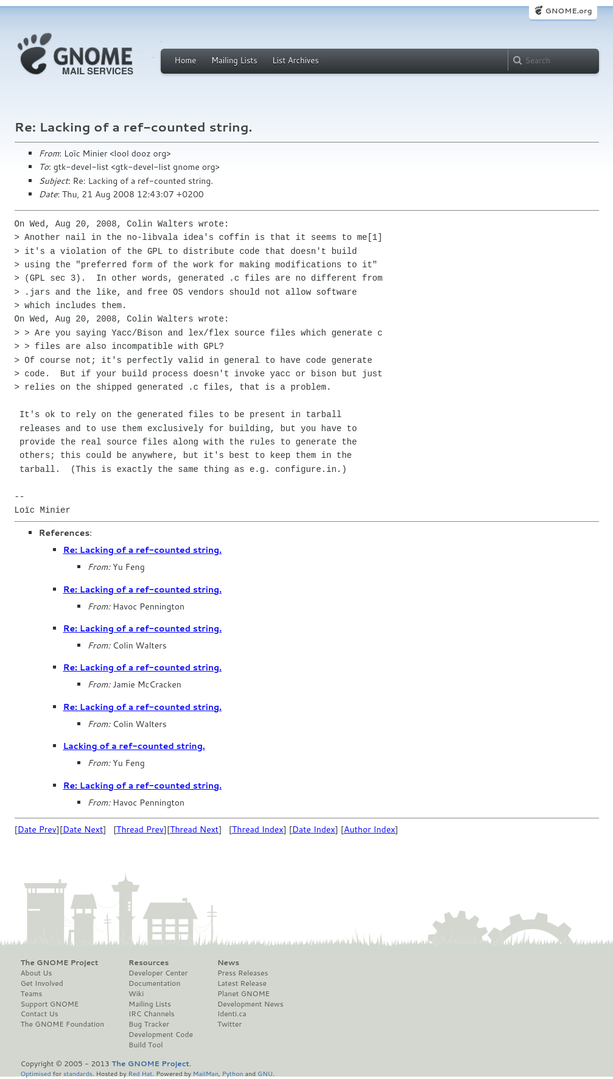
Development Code (160, 1034)
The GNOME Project (60, 963)
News (228, 963)
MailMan (206, 1073)
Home (186, 60)
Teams (32, 994)
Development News (250, 1004)
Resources (148, 963)
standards (78, 1073)
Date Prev (37, 829)
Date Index (313, 829)
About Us (36, 973)
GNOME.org (568, 10)
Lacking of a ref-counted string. (134, 746)
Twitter (229, 1024)
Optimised (36, 1073)
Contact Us (39, 1014)
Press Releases (242, 973)
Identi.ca (232, 1014)
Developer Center (157, 973)
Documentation (154, 983)
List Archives (295, 60)
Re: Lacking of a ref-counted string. (142, 550)
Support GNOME (50, 1004)
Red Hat (140, 1073)
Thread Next (194, 829)
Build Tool (145, 1045)
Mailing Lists (234, 60)
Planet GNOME (243, 994)
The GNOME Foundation (63, 1024)
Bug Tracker (148, 1024)
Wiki (136, 994)
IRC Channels (151, 1014)
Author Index (369, 829)
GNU (265, 1073)
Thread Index (258, 829)
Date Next (83, 829)
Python (232, 1073)
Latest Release (242, 983)
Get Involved (42, 983)
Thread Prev (140, 829)
